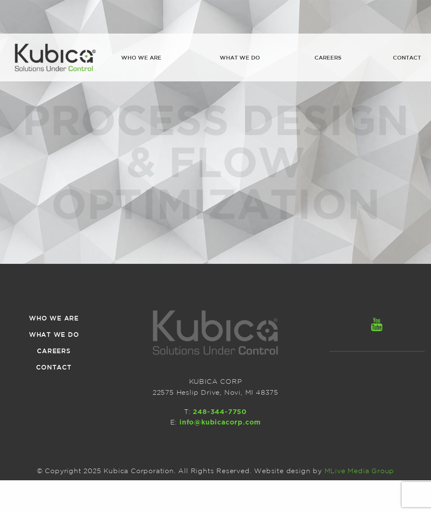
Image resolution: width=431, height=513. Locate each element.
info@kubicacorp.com (220, 422)
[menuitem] (141, 58)
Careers (327, 58)
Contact (407, 58)
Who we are (141, 58)
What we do (240, 58)
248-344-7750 (220, 411)
